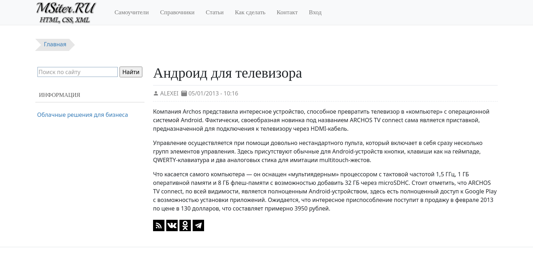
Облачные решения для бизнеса (82, 115)
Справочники (177, 12)
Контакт (287, 12)
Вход (315, 12)
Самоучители (132, 12)
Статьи (215, 12)
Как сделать (250, 12)
